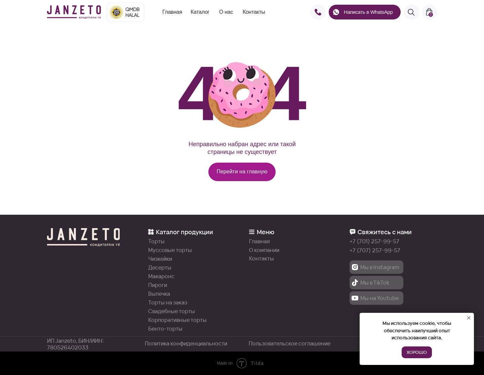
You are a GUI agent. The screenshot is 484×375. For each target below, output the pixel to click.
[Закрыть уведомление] (469, 318)
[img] (74, 12)
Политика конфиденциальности (186, 343)
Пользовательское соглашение (289, 343)
